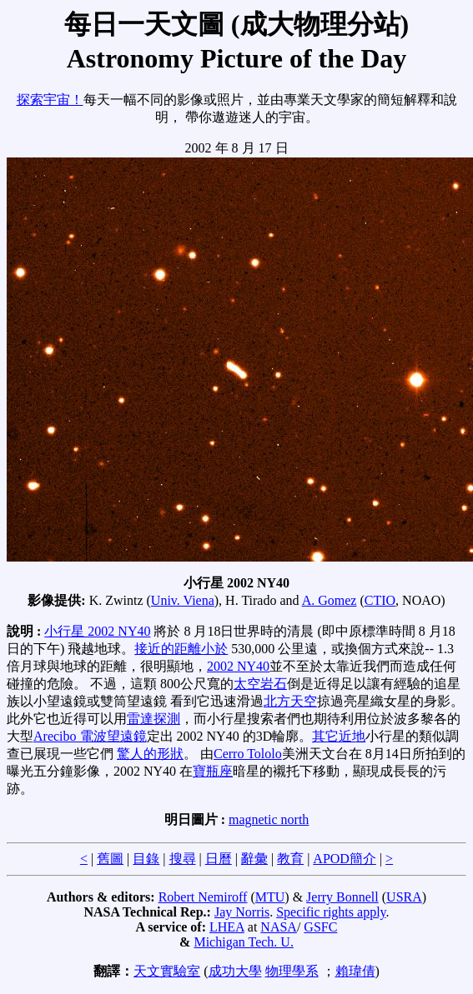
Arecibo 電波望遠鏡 (90, 736)
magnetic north (269, 819)
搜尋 (182, 859)
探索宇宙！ (50, 99)
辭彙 (254, 859)
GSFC (320, 927)
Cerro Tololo (248, 754)
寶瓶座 (213, 771)
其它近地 (338, 736)
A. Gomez (329, 600)
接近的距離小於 (181, 649)
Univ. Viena (182, 600)
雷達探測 (153, 719)
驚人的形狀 (150, 754)
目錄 (146, 859)
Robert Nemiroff (203, 897)
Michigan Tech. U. (243, 942)
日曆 (218, 859)
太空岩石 (260, 684)
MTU (270, 897)
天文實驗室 (166, 971)
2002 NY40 (238, 666)
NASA (278, 927)
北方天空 (290, 701)
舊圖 (110, 859)
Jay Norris (241, 912)
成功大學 (235, 971)
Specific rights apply (330, 912)
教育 (290, 859)
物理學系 (292, 971)
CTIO (380, 600)
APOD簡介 (344, 859)
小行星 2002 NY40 (97, 631)
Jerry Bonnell (342, 897)
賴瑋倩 (355, 971)
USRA (404, 897)
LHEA (226, 927)
